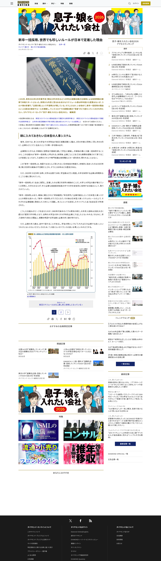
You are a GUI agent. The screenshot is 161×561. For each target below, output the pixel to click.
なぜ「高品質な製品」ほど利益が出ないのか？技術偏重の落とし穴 (125, 324)
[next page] (68, 288)
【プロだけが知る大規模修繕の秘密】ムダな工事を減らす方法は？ (125, 301)
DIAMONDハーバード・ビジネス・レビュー (84, 489)
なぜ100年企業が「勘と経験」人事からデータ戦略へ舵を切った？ (125, 308)
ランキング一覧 (125, 137)
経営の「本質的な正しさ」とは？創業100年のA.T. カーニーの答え (125, 316)
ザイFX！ (74, 501)
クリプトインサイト (77, 520)
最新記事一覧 (125, 420)
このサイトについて (34, 481)
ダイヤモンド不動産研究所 (79, 504)
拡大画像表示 (31, 272)
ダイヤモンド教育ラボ (78, 524)
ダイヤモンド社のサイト (79, 477)
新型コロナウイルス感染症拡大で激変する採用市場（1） (55, 94)
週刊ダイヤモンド (76, 485)
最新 (125, 24)
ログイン (128, 4)
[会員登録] (138, 4)
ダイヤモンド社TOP (123, 481)
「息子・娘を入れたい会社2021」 (57, 101)
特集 (70, 4)
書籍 (78, 4)
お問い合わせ (32, 512)
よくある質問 (32, 504)
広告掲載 (31, 508)
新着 (44, 4)
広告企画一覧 (113, 435)
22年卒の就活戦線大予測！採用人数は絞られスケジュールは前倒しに (56, 97)
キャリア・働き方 (23, 23)
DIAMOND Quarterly (78, 508)
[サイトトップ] (29, 3)
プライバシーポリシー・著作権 (37, 501)
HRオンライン (75, 516)
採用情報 (120, 489)
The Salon (74, 512)
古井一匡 (62, 20)
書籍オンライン (76, 493)
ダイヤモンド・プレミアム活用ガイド (39, 489)
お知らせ (119, 493)
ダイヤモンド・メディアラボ (79, 528)
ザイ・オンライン (76, 497)
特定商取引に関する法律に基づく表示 (40, 497)
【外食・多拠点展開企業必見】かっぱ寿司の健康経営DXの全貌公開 (125, 332)
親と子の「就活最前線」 (38, 23)
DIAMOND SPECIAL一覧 (118, 429)
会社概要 (120, 485)
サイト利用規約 (33, 493)
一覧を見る (125, 340)
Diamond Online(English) (79, 481)
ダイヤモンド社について (125, 477)
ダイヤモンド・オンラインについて (39, 477)
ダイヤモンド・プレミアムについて (38, 485)
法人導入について (33, 516)
